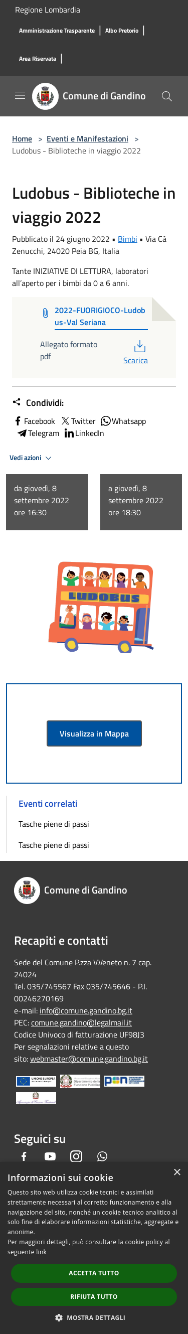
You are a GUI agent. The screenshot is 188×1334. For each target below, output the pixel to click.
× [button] (176, 1172)
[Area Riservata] (37, 59)
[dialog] (94, 1248)
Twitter (77, 421)
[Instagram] (76, 1156)
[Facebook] (24, 1156)
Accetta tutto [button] (94, 1273)
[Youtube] (50, 1156)
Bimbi (127, 239)
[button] (94, 1317)
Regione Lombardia (47, 10)
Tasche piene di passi (54, 824)
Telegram (37, 433)
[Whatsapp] (102, 1156)
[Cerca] (167, 96)
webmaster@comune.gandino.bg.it (89, 1059)
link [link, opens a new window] (41, 1252)
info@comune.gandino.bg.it (86, 1010)
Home (22, 138)
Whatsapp (123, 421)
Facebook (33, 421)
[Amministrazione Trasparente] (57, 31)
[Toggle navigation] (20, 95)
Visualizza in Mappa (94, 733)
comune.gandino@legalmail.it (81, 1022)
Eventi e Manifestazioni (87, 138)
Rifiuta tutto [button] (94, 1296)
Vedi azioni (32, 458)
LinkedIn (83, 433)
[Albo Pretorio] (121, 31)
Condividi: (38, 403)
